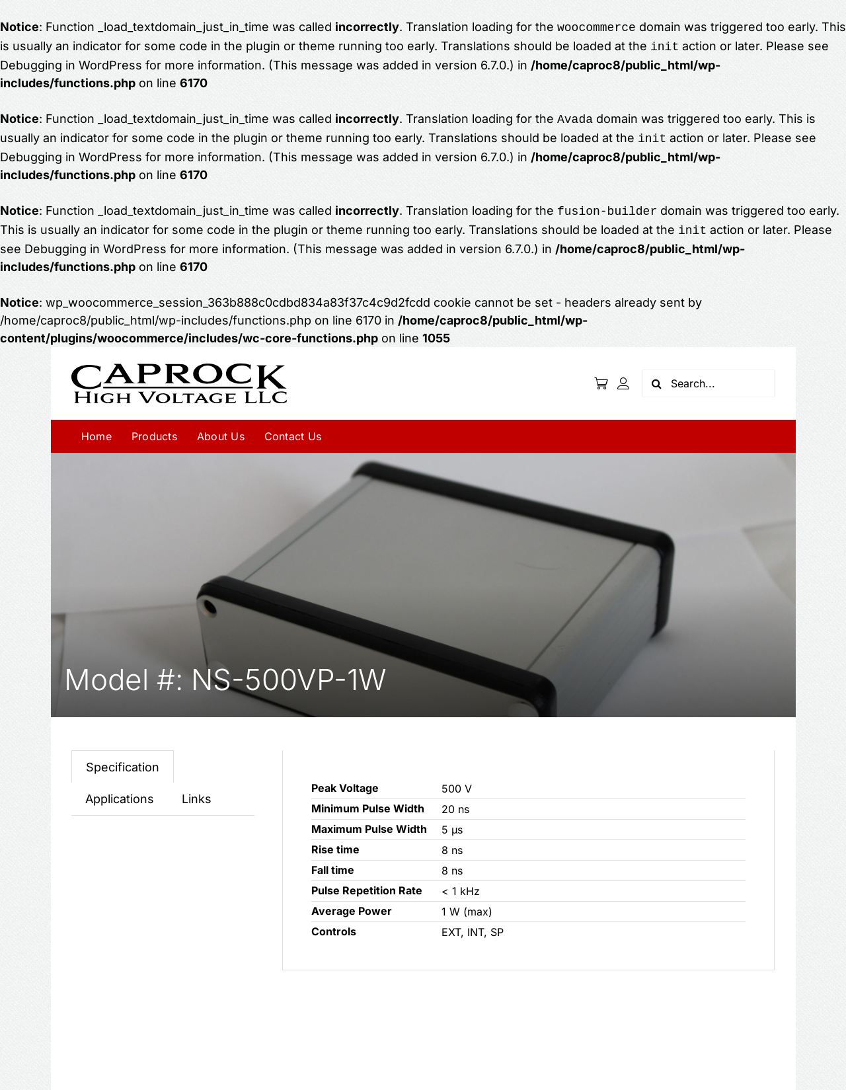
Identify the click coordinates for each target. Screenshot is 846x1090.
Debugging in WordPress (71, 62)
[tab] (122, 758)
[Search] (656, 375)
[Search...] (708, 375)
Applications (119, 791)
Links (197, 791)
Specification (122, 759)
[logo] (179, 358)
